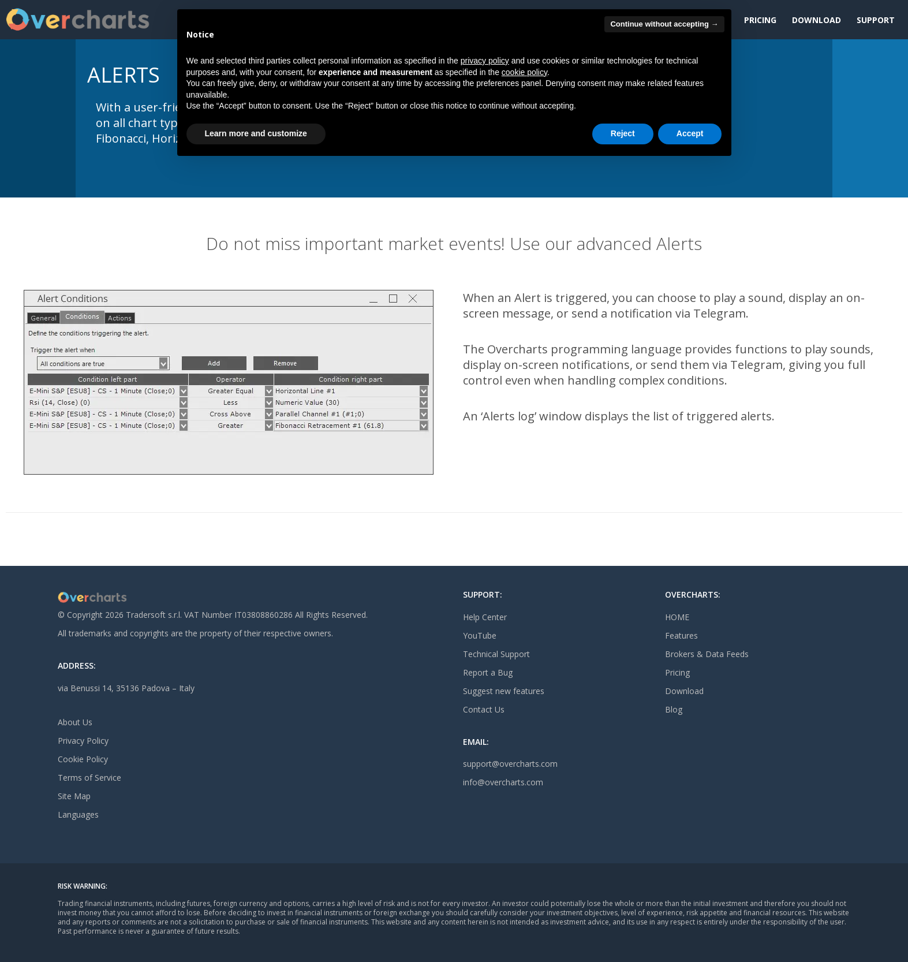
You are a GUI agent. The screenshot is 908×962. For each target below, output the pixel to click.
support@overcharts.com (510, 763)
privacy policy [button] (485, 60)
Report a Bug (488, 672)
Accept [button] (690, 133)
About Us (75, 722)
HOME (677, 616)
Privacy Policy (83, 740)
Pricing (760, 19)
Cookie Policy (83, 759)
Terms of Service (89, 777)
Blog (673, 709)
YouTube (479, 635)
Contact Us (484, 709)
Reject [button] (623, 133)
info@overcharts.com (503, 782)
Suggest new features (503, 690)
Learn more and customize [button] (256, 133)
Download (816, 19)
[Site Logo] (78, 19)
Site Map (74, 796)
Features (681, 635)
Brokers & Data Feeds (707, 653)
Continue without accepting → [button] (664, 24)
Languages (78, 814)
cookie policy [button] (524, 72)
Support (876, 19)
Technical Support (496, 653)
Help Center (485, 616)
